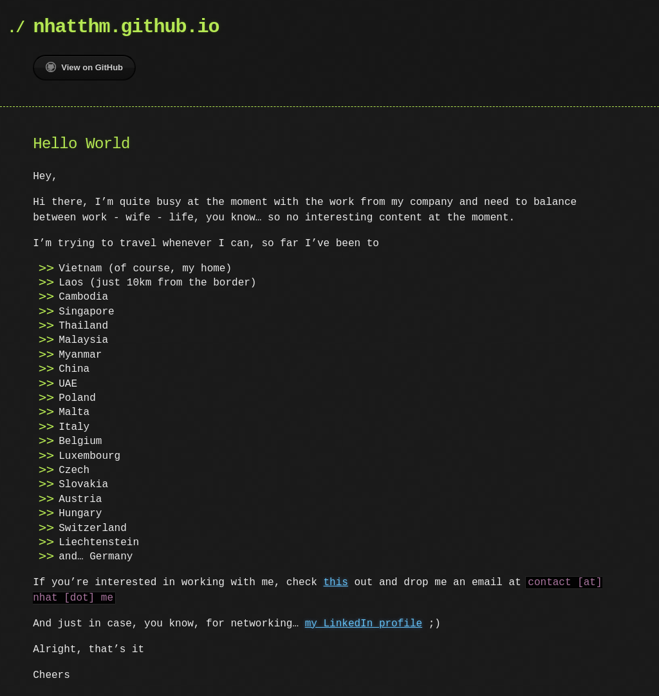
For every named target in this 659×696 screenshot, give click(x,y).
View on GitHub (84, 67)
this (335, 582)
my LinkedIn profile (363, 624)
